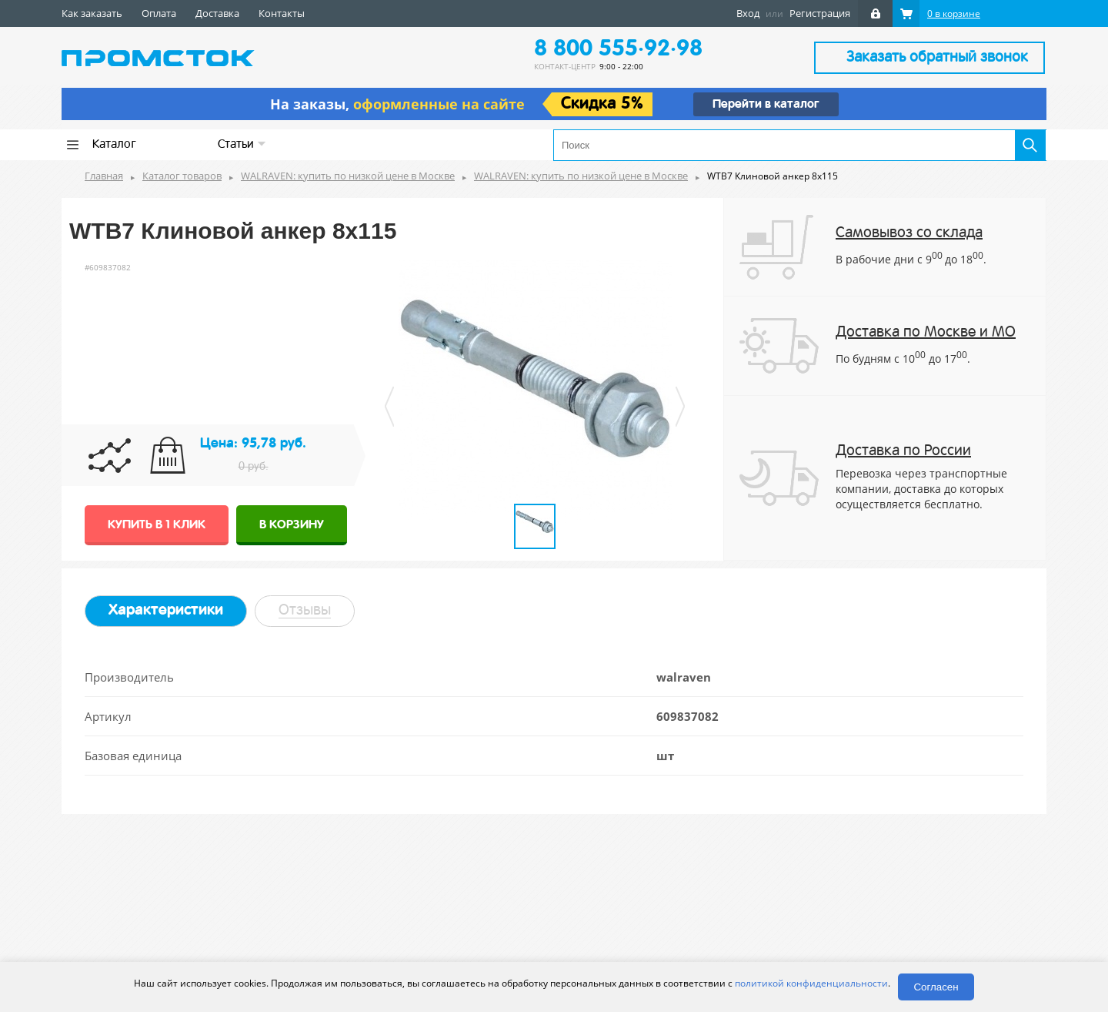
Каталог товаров (182, 176)
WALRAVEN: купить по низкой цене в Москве (348, 176)
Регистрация (819, 13)
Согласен (935, 987)
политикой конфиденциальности (811, 983)
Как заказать (92, 13)
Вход (747, 13)
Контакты (282, 13)
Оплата (159, 13)
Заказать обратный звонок (937, 58)
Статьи (242, 144)
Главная (104, 176)
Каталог (114, 144)
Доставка (217, 13)
